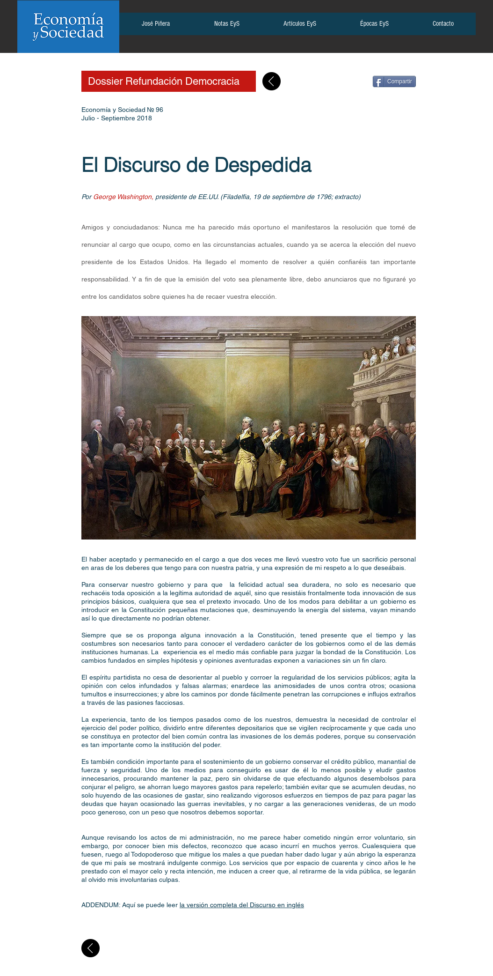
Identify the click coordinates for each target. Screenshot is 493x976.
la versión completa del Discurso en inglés (242, 905)
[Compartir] (394, 81)
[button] (155, 27)
